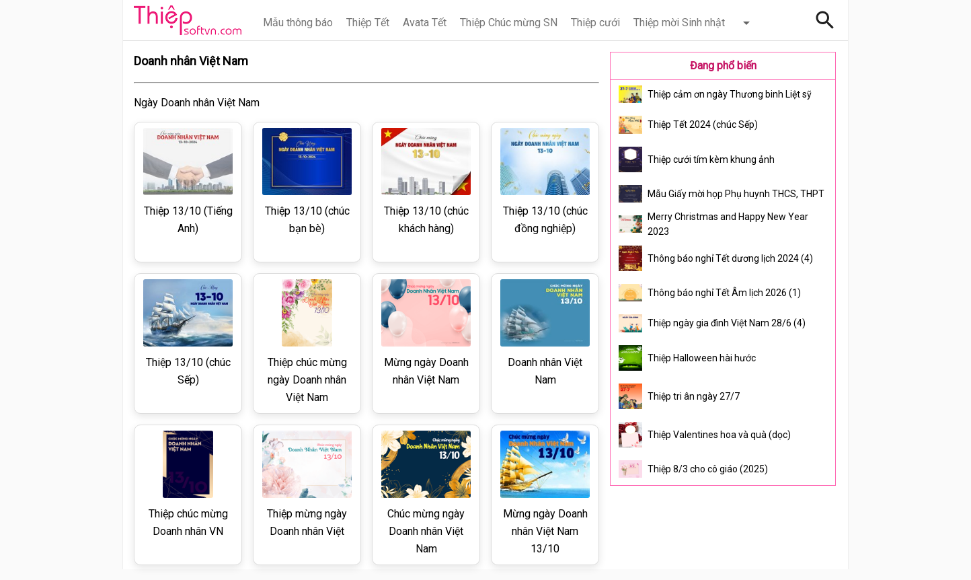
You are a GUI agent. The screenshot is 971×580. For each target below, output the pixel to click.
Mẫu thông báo (298, 22)
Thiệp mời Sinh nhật (679, 22)
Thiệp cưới (595, 22)
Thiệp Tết (367, 22)
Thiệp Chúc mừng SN (508, 22)
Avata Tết (424, 22)
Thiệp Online (187, 20)
